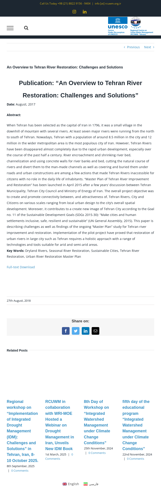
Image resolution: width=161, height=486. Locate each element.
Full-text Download (21, 267)
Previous (133, 47)
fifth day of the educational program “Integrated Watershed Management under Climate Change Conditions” (136, 425)
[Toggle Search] (26, 28)
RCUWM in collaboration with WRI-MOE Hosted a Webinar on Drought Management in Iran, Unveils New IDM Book (59, 425)
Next (147, 47)
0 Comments (19, 470)
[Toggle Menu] (10, 28)
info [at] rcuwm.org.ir (108, 3)
